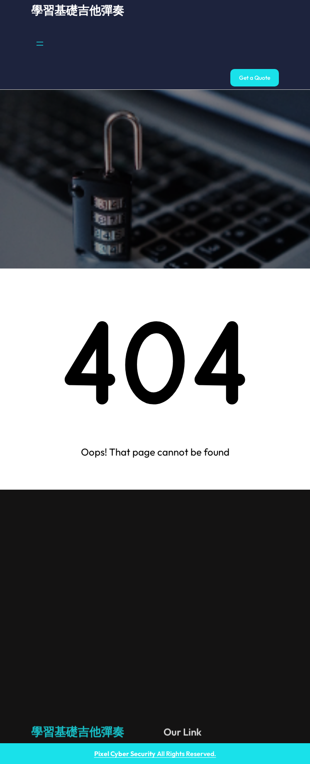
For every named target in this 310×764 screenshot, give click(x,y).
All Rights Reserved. (155, 753)
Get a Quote (254, 77)
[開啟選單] (40, 43)
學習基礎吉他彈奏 (77, 10)
